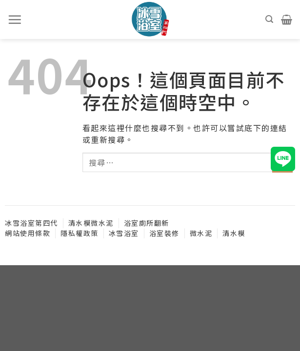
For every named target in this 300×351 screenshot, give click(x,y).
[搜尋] (269, 19)
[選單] (15, 19)
